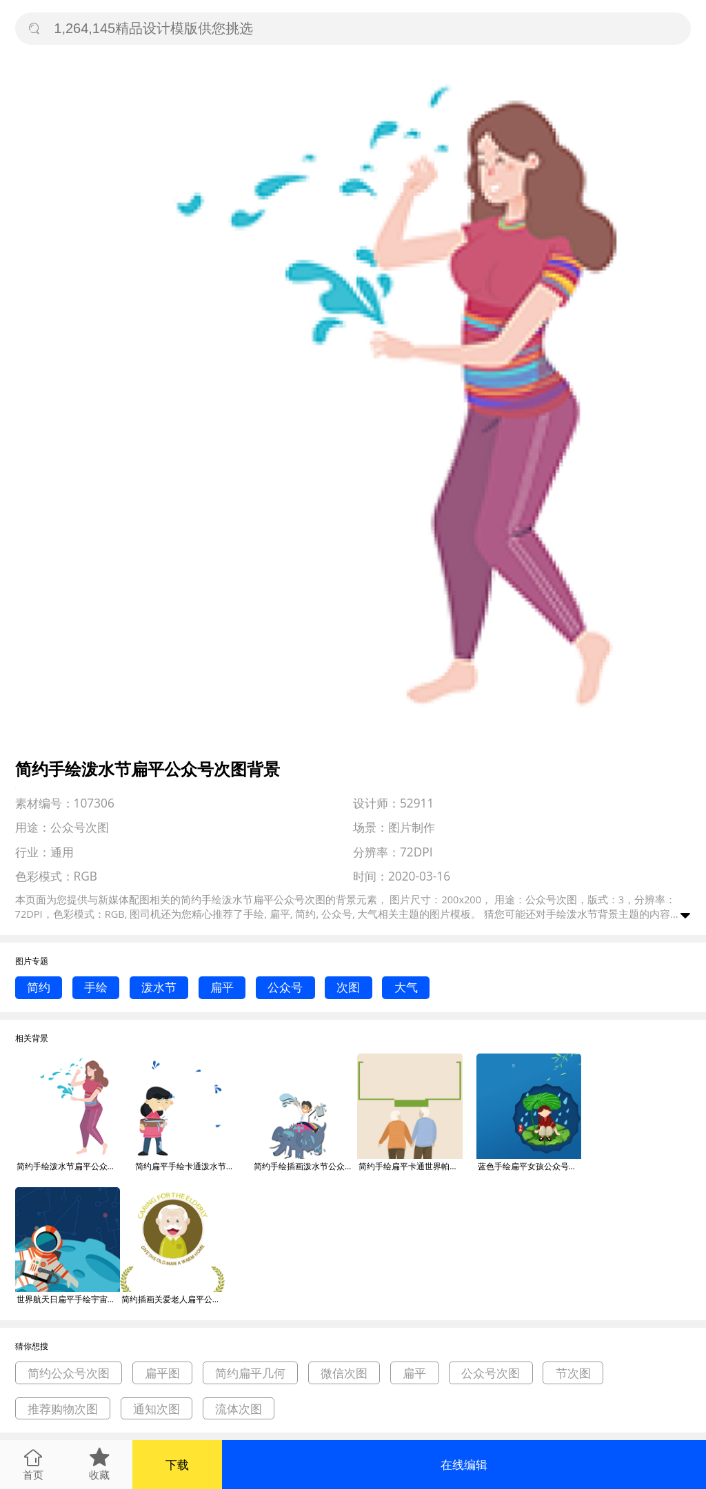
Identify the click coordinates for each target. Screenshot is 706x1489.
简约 (38, 987)
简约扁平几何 (250, 1373)
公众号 (285, 987)
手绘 (96, 987)
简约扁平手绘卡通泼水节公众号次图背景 (187, 1166)
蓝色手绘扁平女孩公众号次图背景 (529, 1166)
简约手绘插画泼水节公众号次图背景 (305, 1166)
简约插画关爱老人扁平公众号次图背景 (173, 1299)
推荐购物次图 (63, 1409)
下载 (177, 1464)
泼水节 (158, 987)
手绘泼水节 (572, 914)
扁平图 (162, 1373)
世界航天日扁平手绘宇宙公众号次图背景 (68, 1299)
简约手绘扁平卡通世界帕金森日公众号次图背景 (410, 1166)
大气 (406, 987)
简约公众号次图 (69, 1373)
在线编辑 (464, 1464)
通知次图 (156, 1409)
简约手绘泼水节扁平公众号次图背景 (68, 1166)
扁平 (222, 987)
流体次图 (238, 1409)
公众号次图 (490, 1373)
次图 (348, 987)
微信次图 (344, 1373)
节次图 (573, 1373)
